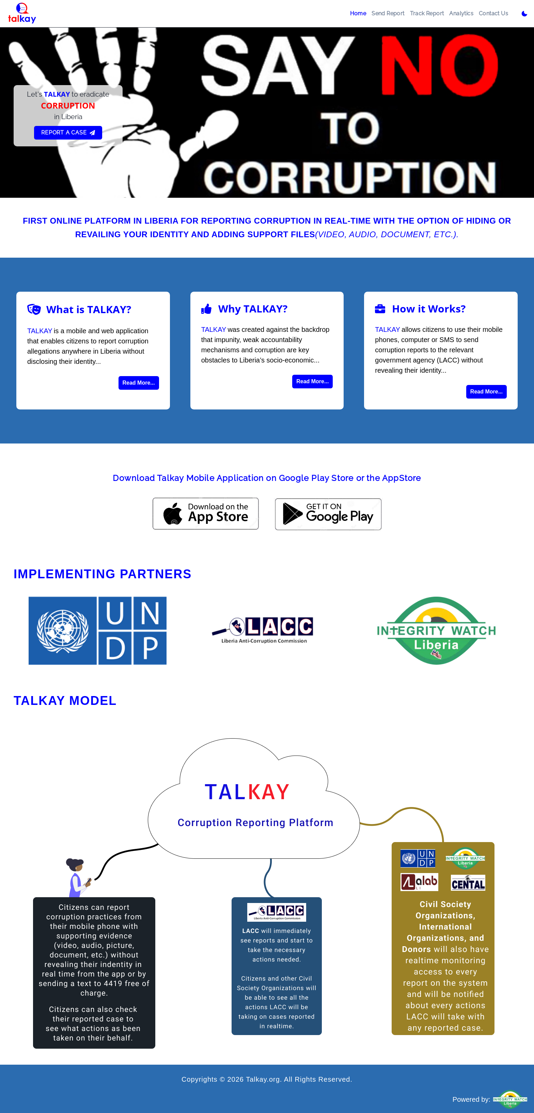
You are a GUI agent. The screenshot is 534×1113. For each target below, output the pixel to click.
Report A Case (68, 132)
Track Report (427, 13)
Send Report (388, 13)
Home (358, 13)
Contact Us (493, 13)
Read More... (139, 383)
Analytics (461, 13)
